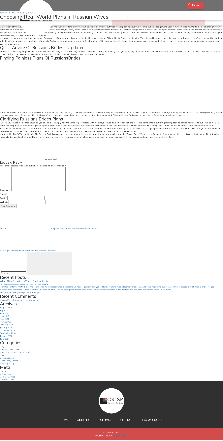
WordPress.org (7, 380)
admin (31, 13)
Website (4, 202)
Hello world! (33, 300)
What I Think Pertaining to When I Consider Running (24, 282)
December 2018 (7, 331)
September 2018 (8, 334)
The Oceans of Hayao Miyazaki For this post (21, 293)
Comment (5, 191)
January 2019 (6, 328)
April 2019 (4, 319)
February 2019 (6, 325)
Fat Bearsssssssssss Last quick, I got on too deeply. (24, 284)
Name (3, 195)
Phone (194, 6)
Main (2, 355)
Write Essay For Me (9, 361)
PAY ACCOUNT (152, 420)
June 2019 (4, 314)
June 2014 (4, 339)
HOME (64, 420)
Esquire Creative (121, 436)
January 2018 (6, 336)
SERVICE (106, 420)
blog (2, 347)
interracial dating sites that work (15, 353)
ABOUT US (84, 420)
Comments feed (7, 377)
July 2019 (4, 311)
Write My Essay (7, 364)
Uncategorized (7, 358)
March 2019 (5, 322)
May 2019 (4, 317)
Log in (3, 372)
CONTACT (127, 420)
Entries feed (5, 374)
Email (3, 199)
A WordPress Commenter (12, 300)
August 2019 (6, 308)
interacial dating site (9, 350)
